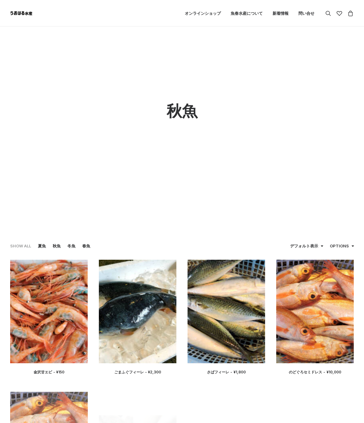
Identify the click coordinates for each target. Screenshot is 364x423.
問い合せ (306, 13)
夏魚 (42, 135)
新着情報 (281, 13)
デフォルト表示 (304, 135)
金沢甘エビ (49, 261)
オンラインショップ (203, 13)
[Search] (330, 13)
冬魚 (71, 135)
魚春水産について (247, 13)
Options (339, 135)
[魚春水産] (21, 13)
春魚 (86, 135)
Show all (20, 135)
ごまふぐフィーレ (137, 261)
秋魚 (57, 135)
